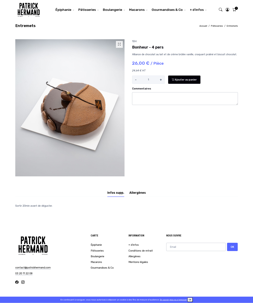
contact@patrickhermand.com (33, 267)
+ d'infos (197, 10)
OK (232, 246)
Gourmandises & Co (167, 10)
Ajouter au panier (184, 79)
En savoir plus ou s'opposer (173, 300)
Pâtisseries (87, 10)
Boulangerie (112, 10)
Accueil (203, 26)
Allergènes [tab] (137, 193)
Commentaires (141, 88)
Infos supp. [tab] (115, 193)
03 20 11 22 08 (23, 273)
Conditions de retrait (140, 250)
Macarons (137, 10)
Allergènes (134, 256)
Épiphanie (63, 10)
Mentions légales (138, 262)
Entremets (232, 26)
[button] (227, 10)
